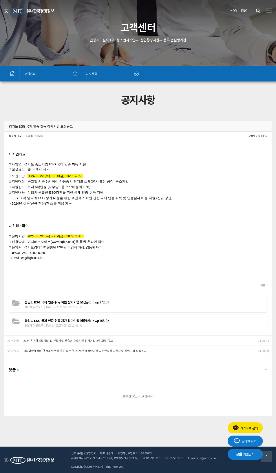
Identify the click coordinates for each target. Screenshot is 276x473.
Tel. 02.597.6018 (150, 458)
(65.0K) (68, 320)
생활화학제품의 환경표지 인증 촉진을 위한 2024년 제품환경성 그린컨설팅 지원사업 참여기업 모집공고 (84, 351)
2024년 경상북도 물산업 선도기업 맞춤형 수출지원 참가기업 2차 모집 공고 (68, 340)
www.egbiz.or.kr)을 (65, 242)
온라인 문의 (245, 441)
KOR (233, 10)
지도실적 (245, 454)
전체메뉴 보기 (269, 11)
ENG (244, 10)
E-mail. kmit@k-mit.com (202, 458)
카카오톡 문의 (245, 428)
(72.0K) (68, 302)
